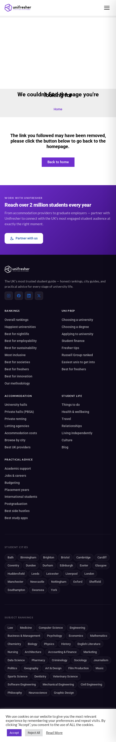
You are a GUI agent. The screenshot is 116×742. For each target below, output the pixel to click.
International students (21, 496)
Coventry (13, 565)
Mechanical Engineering (58, 684)
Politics (12, 668)
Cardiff (102, 557)
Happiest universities (20, 327)
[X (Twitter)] (39, 296)
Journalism (101, 660)
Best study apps (16, 518)
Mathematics (98, 635)
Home (58, 109)
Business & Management (24, 635)
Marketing (90, 652)
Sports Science (18, 676)
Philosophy (15, 692)
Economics (76, 635)
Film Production (78, 668)
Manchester (15, 581)
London (89, 573)
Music (100, 668)
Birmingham (28, 557)
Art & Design (53, 668)
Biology (32, 644)
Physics (49, 644)
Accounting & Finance (62, 652)
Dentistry (40, 676)
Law (10, 627)
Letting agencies (17, 426)
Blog (65, 447)
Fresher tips (70, 348)
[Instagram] (9, 296)
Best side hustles (17, 511)
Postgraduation (16, 504)
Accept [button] (14, 732)
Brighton (48, 557)
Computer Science (51, 627)
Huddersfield (16, 573)
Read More (54, 733)
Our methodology (17, 383)
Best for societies (17, 362)
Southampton (16, 590)
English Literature (88, 644)
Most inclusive (15, 355)
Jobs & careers (15, 475)
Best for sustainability (21, 348)
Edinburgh (66, 565)
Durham (48, 565)
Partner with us (24, 238)
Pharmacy (38, 660)
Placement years (17, 490)
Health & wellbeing (75, 412)
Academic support (18, 468)
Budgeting (12, 483)
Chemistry (14, 644)
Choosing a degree (75, 327)
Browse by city (15, 440)
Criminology (59, 660)
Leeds (35, 573)
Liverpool (71, 573)
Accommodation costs (21, 433)
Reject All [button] (34, 732)
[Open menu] (106, 7)
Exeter (84, 565)
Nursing (13, 652)
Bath (11, 557)
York (54, 590)
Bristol (65, 557)
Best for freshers (17, 369)
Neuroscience (38, 692)
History (66, 644)
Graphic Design (64, 692)
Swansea (38, 590)
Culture (67, 440)
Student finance (73, 341)
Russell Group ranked (77, 355)
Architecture (33, 652)
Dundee (31, 565)
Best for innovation (18, 376)
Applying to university (77, 334)
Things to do (71, 404)
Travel (66, 419)
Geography (31, 668)
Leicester (52, 573)
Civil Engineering (91, 684)
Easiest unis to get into (78, 362)
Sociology (80, 660)
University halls (16, 404)
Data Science (16, 660)
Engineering (77, 627)
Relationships (72, 426)
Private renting (15, 419)
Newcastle (37, 581)
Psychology (54, 635)
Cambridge (83, 557)
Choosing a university (77, 320)
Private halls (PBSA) (19, 412)
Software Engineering (22, 684)
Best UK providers (17, 447)
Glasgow (101, 565)
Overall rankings (16, 320)
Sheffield (95, 581)
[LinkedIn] (29, 296)
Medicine (26, 627)
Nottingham (58, 581)
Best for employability (21, 341)
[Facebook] (19, 296)
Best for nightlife (17, 334)
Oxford (77, 581)
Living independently (77, 433)
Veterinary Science (65, 676)
